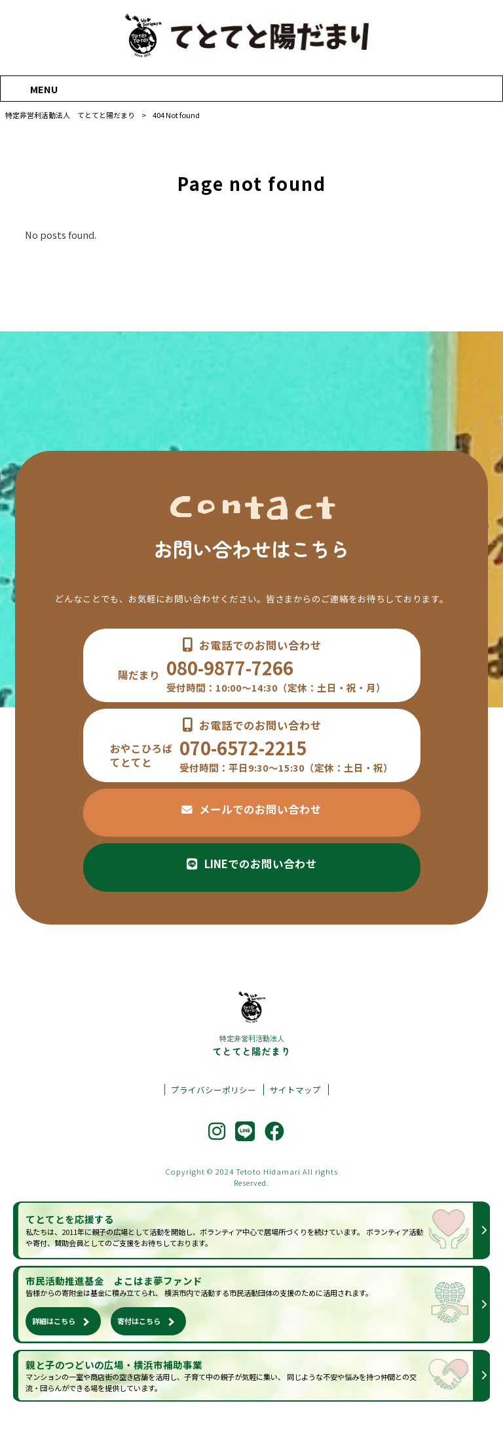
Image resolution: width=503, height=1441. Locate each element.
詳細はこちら (53, 1321)
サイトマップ (295, 1090)
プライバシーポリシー (213, 1090)
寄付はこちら (138, 1321)
